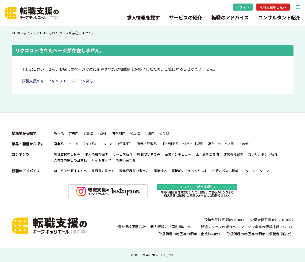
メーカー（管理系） (117, 143)
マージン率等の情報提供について (267, 226)
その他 (164, 133)
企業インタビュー (178, 154)
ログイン (242, 7)
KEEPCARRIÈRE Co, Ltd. (154, 254)
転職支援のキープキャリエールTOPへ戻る (57, 81)
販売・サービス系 (221, 143)
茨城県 (88, 133)
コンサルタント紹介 (279, 17)
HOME (16, 33)
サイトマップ (101, 160)
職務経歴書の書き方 (134, 170)
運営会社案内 (233, 154)
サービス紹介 (122, 154)
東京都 (103, 133)
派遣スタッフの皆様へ (218, 226)
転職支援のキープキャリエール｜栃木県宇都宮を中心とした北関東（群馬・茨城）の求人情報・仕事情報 (32, 13)
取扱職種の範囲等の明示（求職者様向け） (260, 233)
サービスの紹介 (185, 17)
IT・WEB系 (170, 143)
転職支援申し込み (273, 7)
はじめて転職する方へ (70, 170)
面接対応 (160, 170)
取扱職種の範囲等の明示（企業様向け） (190, 233)
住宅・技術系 (193, 143)
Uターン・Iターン (256, 170)
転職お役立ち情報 (225, 170)
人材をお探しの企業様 (70, 160)
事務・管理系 (147, 143)
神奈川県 (118, 133)
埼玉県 (135, 133)
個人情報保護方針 (131, 226)
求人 (26, 33)
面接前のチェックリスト (189, 170)
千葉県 (149, 133)
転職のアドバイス (230, 17)
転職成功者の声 (148, 154)
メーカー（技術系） (83, 143)
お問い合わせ (126, 160)
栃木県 (59, 133)
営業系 (59, 143)
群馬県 (73, 133)
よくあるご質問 (207, 154)
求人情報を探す (143, 17)
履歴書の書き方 (103, 170)
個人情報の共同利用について (173, 226)
